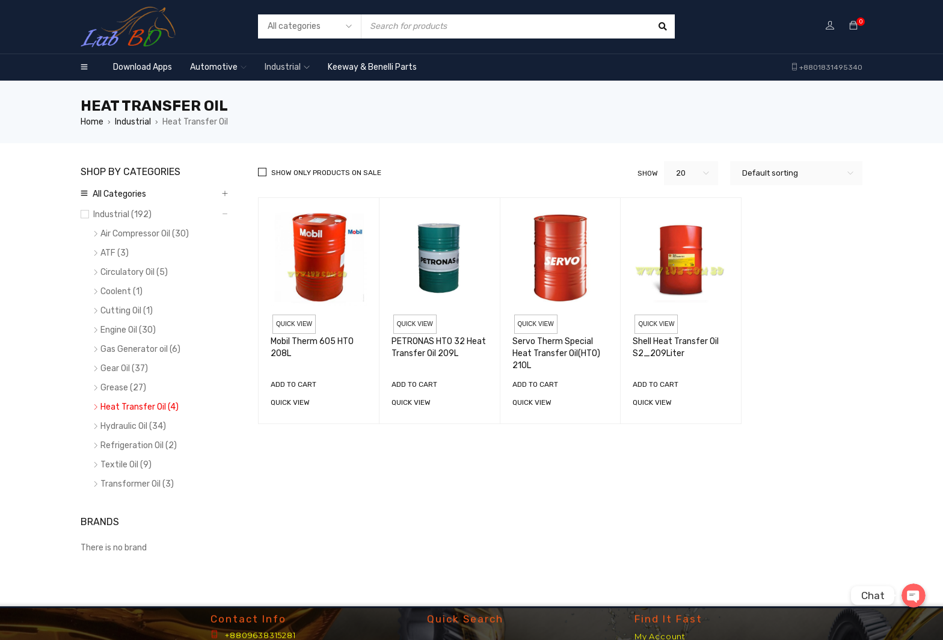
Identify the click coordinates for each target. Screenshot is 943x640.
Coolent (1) (121, 291)
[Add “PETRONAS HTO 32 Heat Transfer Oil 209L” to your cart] (414, 384)
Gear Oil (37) (124, 368)
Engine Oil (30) (128, 330)
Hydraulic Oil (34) (133, 426)
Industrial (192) (122, 214)
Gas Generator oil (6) (140, 349)
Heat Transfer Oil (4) (139, 407)
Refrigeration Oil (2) (138, 445)
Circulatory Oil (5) (134, 272)
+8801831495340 (830, 67)
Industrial (133, 122)
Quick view (294, 324)
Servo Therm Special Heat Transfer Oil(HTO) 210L (556, 353)
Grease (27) (123, 388)
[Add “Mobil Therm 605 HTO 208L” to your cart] (293, 384)
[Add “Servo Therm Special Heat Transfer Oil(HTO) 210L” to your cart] (535, 384)
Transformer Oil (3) (137, 484)
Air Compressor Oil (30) (144, 234)
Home (92, 122)
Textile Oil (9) (126, 465)
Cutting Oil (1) (126, 311)
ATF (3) (114, 253)
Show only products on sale (326, 172)
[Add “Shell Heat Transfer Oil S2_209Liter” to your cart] (655, 384)
